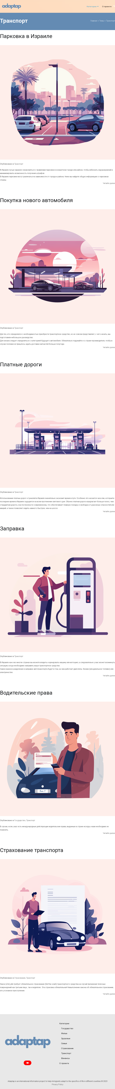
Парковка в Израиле (26, 36)
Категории (91, 6)
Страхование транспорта (31, 850)
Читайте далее (109, 183)
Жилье (64, 1033)
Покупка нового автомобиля (36, 200)
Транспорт (18, 164)
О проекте (107, 6)
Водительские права (26, 693)
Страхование (19, 978)
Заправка (12, 528)
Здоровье (65, 1038)
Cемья (64, 1043)
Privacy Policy (57, 1084)
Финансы (65, 1058)
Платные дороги (21, 364)
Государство (19, 820)
